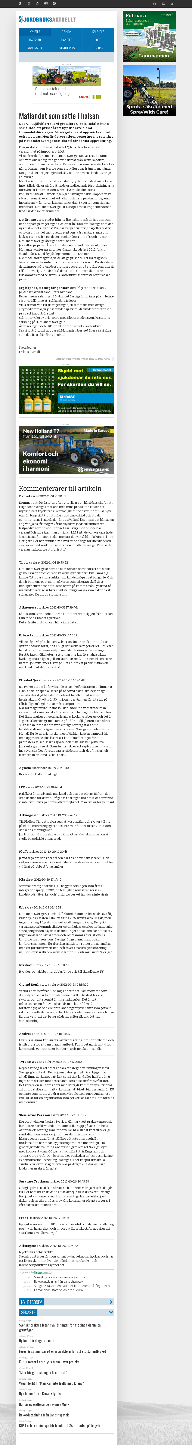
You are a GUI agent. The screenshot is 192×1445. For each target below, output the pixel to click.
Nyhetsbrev (31, 1302)
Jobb (98, 39)
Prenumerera (66, 47)
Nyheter (35, 31)
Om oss (98, 47)
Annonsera (35, 47)
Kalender (98, 31)
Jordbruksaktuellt (47, 19)
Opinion (66, 31)
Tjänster (66, 39)
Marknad (35, 39)
